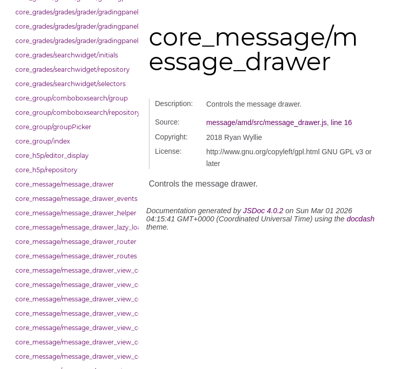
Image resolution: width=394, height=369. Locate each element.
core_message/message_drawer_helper (74, 213)
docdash (361, 219)
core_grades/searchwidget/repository (72, 69)
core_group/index (42, 141)
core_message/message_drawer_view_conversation (74, 328)
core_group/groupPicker (53, 127)
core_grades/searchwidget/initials (66, 55)
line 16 (341, 122)
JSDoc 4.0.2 (263, 211)
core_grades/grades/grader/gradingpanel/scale (74, 41)
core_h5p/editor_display (52, 155)
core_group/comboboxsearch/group (71, 98)
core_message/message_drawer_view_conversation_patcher (74, 356)
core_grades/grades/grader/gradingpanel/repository (74, 26)
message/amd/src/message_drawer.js (266, 122)
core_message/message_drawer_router (74, 241)
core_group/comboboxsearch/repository (74, 112)
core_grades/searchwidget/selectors (70, 84)
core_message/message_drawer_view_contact (74, 270)
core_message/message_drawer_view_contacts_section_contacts (74, 299)
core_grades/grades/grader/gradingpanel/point (74, 12)
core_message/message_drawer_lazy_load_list (74, 227)
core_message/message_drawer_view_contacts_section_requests (74, 313)
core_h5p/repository (46, 170)
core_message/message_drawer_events (74, 198)
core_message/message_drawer (64, 184)
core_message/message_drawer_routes (74, 256)
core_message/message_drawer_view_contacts (74, 285)
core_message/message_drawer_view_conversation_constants (74, 342)
